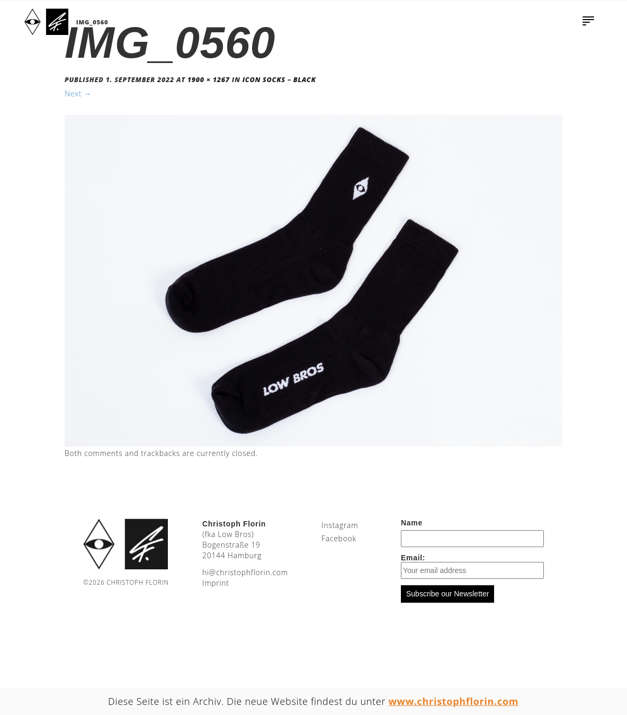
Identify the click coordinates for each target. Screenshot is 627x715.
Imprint (215, 583)
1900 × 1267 (208, 79)
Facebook (338, 538)
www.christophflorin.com (454, 701)
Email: (472, 566)
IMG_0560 (92, 22)
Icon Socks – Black (279, 79)
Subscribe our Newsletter (447, 593)
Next (78, 93)
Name (412, 523)
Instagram (339, 525)
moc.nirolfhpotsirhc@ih (245, 572)
